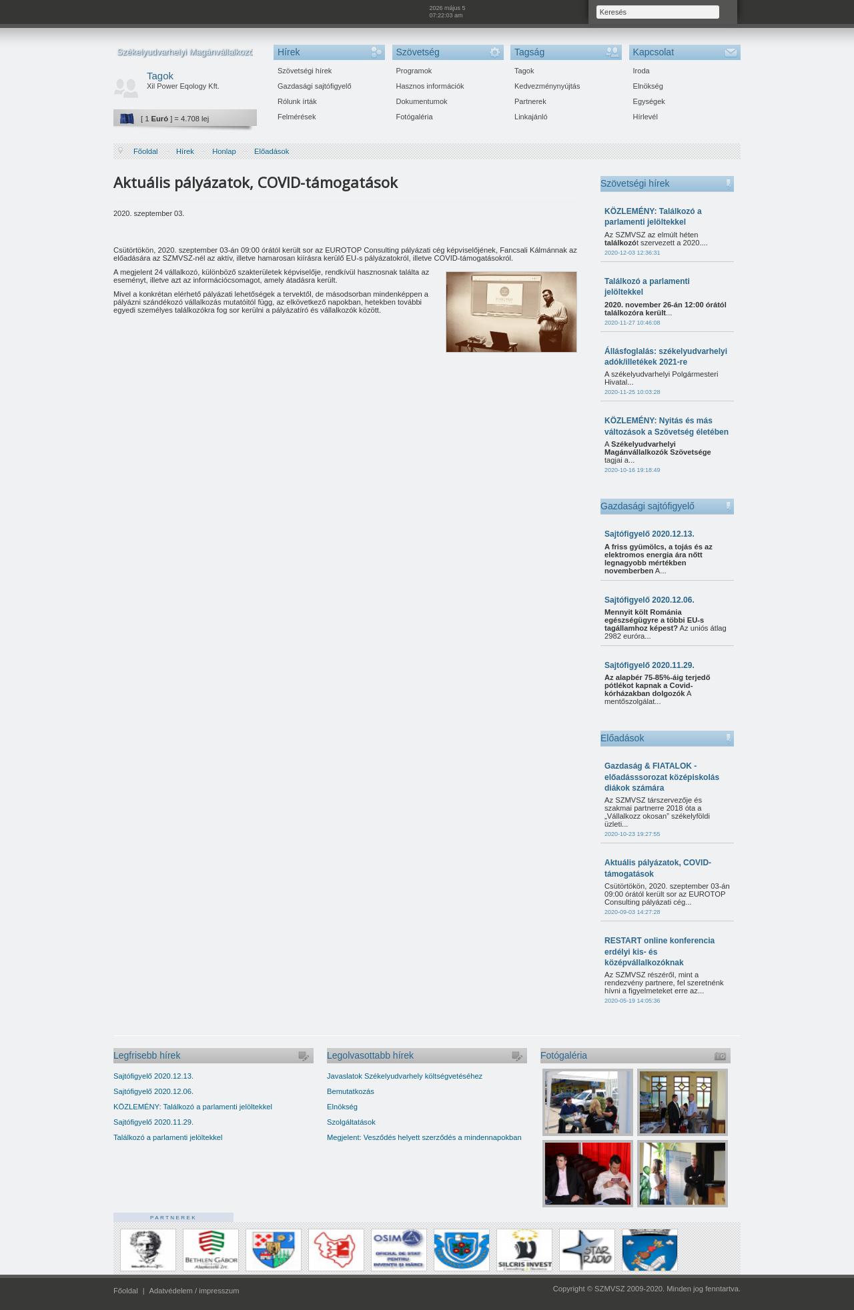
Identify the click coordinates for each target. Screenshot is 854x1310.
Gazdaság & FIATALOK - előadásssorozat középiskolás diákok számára (661, 777)
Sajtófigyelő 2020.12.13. (649, 534)
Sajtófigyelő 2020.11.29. (649, 665)
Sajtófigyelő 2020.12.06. (649, 600)
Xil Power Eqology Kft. (183, 86)
